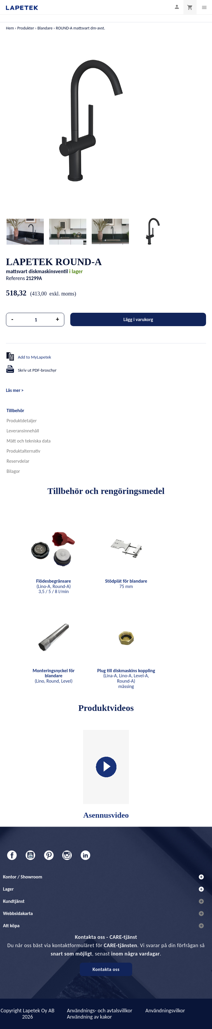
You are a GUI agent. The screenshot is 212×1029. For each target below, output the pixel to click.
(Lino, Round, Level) (54, 676)
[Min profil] (177, 7)
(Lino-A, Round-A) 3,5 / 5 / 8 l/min (53, 586)
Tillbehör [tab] (15, 410)
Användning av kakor (89, 1017)
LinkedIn (85, 855)
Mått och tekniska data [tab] (29, 441)
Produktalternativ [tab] (23, 451)
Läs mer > (15, 390)
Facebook (12, 855)
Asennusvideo (106, 775)
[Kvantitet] (36, 320)
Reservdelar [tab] (18, 461)
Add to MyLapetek (34, 357)
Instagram (67, 855)
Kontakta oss (106, 969)
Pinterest (49, 855)
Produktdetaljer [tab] (22, 420)
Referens (15, 278)
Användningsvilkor (165, 1010)
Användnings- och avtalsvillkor (99, 1010)
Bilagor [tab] (13, 471)
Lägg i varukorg (138, 319)
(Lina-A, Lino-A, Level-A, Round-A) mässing (126, 678)
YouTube (30, 855)
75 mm (126, 583)
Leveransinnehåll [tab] (23, 431)
